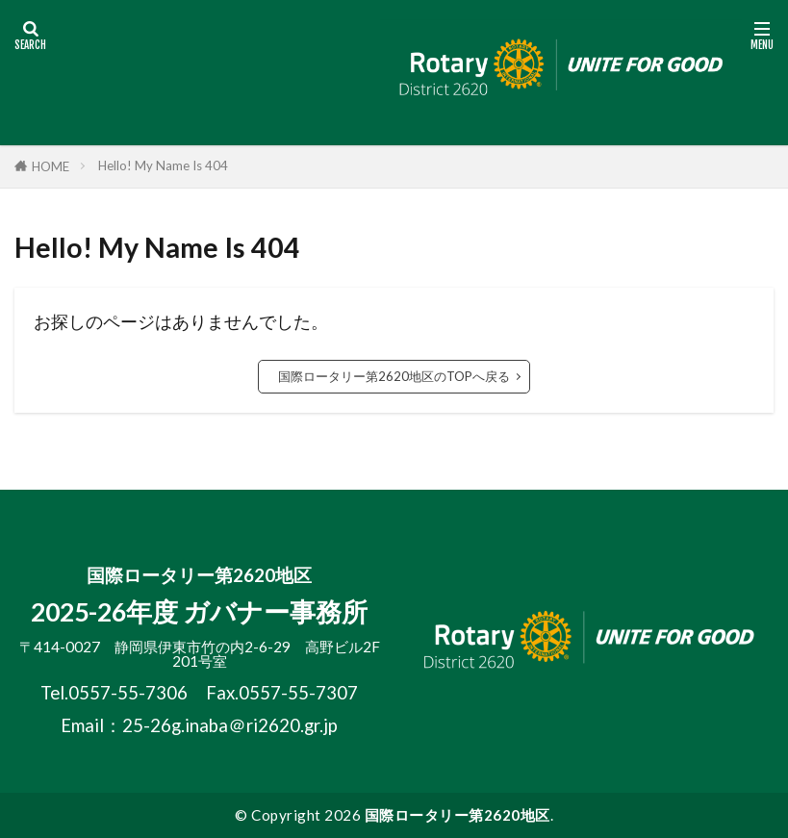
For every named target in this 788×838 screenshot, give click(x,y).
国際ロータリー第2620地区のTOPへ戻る (394, 376)
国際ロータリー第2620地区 (457, 815)
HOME (50, 166)
